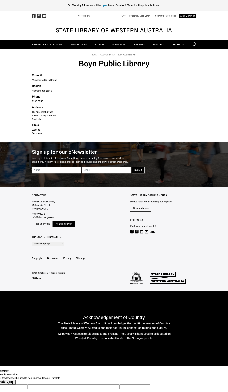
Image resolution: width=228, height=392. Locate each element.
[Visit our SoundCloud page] (152, 232)
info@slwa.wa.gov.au (43, 217)
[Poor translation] (11, 382)
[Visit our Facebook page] (132, 232)
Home (94, 55)
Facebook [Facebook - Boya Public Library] (37, 133)
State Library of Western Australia (114, 30)
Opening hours (141, 208)
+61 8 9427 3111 (40, 214)
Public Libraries (107, 55)
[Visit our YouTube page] (147, 232)
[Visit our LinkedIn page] (142, 232)
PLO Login (36, 278)
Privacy (67, 258)
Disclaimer (53, 258)
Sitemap (80, 258)
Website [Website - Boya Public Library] (36, 130)
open (105, 5)
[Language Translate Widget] (48, 244)
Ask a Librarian (64, 224)
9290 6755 (37, 102)
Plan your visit (42, 224)
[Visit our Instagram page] (137, 232)
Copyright (37, 258)
